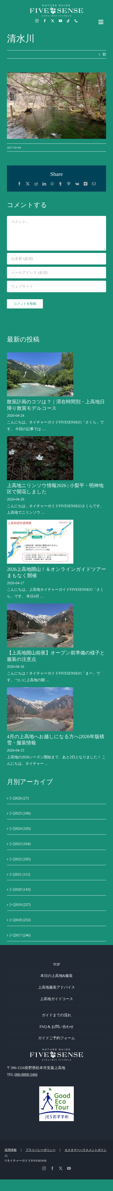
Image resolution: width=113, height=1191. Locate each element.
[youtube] (60, 20)
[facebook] (44, 20)
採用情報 (11, 1150)
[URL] (56, 286)
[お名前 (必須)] (56, 258)
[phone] (76, 20)
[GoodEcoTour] (56, 1088)
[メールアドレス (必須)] (56, 272)
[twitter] (52, 20)
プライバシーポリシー (41, 1150)
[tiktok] (68, 20)
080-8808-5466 (26, 1074)
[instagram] (37, 20)
